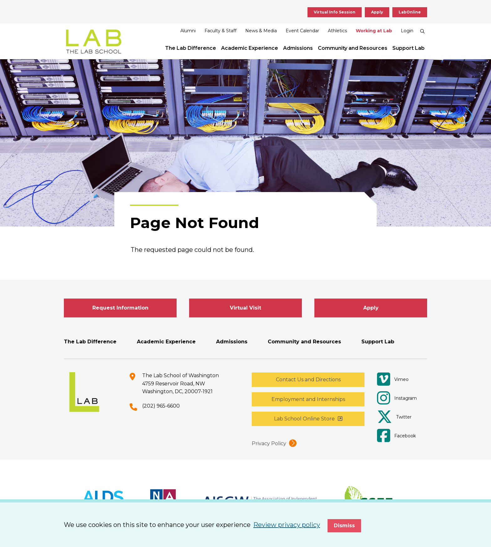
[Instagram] (399, 398)
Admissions (298, 48)
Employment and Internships (308, 399)
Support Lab (408, 48)
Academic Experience (249, 48)
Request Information (120, 308)
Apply (377, 12)
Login (407, 31)
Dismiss (344, 526)
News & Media (261, 31)
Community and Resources (352, 48)
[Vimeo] (399, 379)
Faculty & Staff (220, 31)
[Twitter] (399, 417)
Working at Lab (374, 31)
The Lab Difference (190, 48)
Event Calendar (302, 31)
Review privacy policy (286, 525)
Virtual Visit (245, 308)
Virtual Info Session (334, 12)
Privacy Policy (269, 443)
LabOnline (410, 12)
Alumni (188, 31)
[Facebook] (399, 435)
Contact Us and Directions (308, 380)
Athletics (337, 31)
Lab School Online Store (304, 419)
